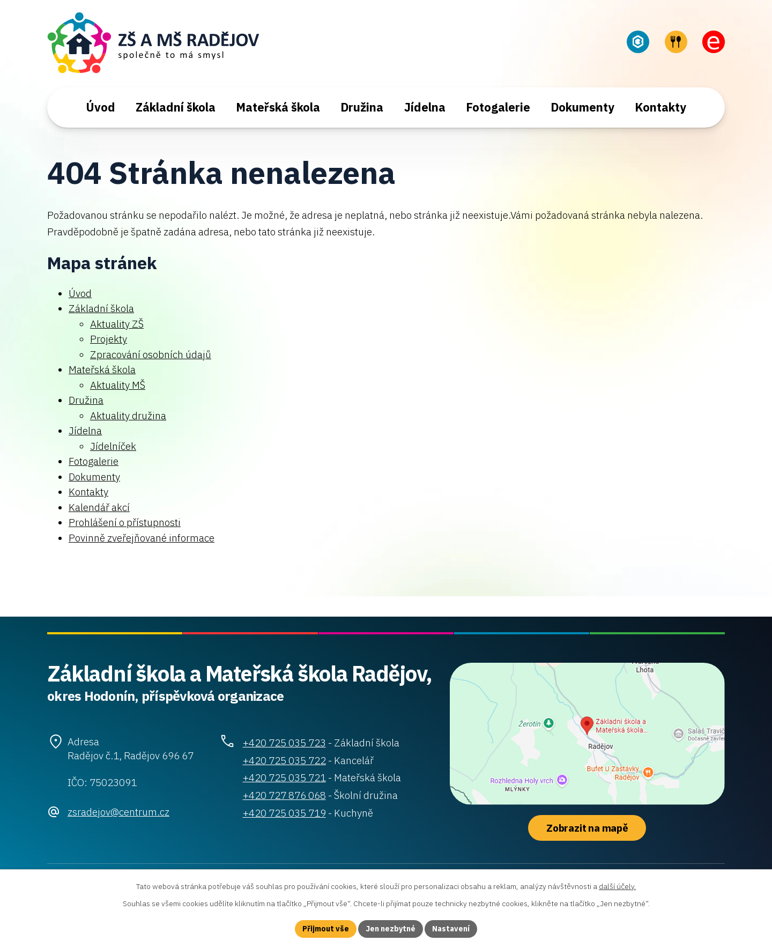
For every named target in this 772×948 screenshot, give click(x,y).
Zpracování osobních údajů (150, 354)
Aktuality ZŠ (117, 323)
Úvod (100, 107)
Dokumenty (582, 107)
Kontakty (660, 107)
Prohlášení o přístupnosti (125, 522)
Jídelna (425, 107)
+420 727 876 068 (284, 795)
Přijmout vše (325, 929)
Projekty (108, 338)
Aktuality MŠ (117, 385)
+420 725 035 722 (284, 760)
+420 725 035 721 (284, 777)
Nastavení (451, 929)
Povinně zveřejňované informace (141, 537)
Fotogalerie (498, 107)
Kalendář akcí (99, 507)
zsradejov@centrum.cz (118, 811)
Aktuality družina (128, 415)
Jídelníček (113, 446)
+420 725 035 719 (284, 812)
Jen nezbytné (390, 929)
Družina (361, 107)
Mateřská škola (278, 107)
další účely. (617, 886)
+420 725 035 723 (284, 742)
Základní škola (176, 107)
